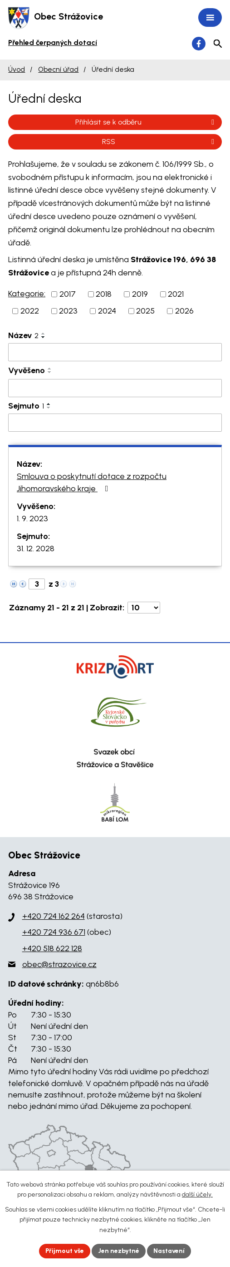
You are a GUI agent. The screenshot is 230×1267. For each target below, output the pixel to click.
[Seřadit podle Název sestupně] (44, 337)
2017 (67, 294)
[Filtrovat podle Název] (115, 352)
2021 (176, 294)
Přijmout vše (64, 1251)
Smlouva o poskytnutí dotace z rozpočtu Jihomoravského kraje (91, 482)
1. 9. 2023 (32, 519)
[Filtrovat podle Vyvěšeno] (115, 388)
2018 (104, 294)
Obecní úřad (58, 69)
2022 (29, 311)
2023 (68, 311)
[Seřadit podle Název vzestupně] (44, 333)
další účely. (197, 1194)
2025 (145, 311)
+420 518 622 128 (52, 948)
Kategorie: (26, 294)
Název (23, 335)
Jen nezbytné (118, 1251)
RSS (159, 141)
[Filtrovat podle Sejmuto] (115, 423)
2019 (140, 294)
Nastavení (169, 1251)
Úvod (16, 69)
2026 (184, 311)
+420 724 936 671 (53, 932)
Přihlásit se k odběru (146, 122)
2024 (107, 311)
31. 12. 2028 (35, 549)
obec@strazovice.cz (59, 964)
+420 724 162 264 (53, 916)
